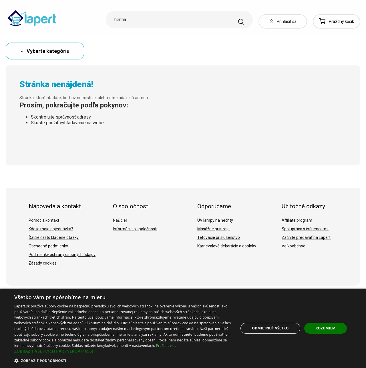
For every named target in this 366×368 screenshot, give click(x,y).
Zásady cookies (43, 263)
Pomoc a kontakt (44, 220)
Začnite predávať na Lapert (306, 237)
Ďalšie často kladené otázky (54, 237)
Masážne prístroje (213, 229)
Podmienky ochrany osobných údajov (62, 254)
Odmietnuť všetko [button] (270, 328)
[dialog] (183, 328)
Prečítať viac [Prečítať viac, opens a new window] (166, 345)
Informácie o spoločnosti (135, 229)
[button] (123, 351)
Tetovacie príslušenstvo (218, 237)
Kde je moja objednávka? (51, 229)
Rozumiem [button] (326, 328)
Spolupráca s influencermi (305, 229)
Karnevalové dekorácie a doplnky (226, 246)
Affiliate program (297, 220)
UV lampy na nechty (215, 220)
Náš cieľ (120, 220)
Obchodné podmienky (48, 246)
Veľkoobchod (293, 246)
